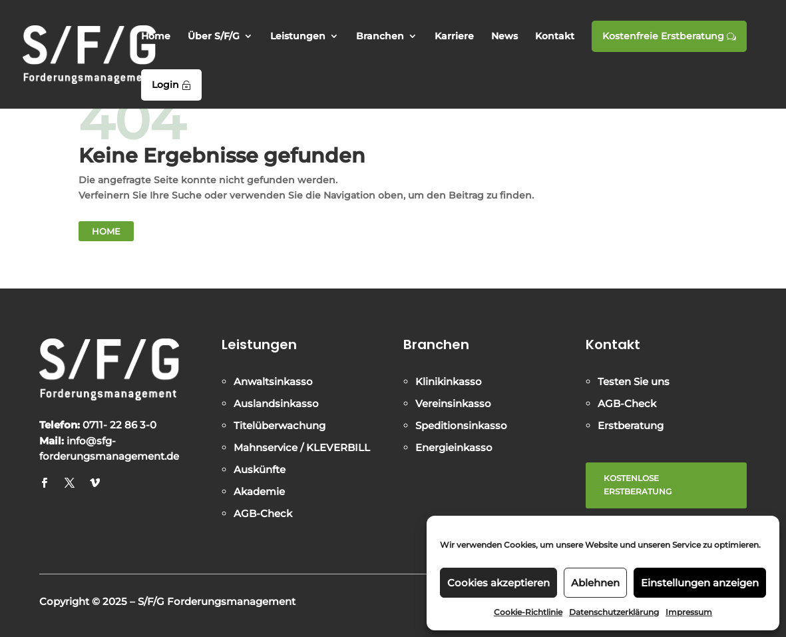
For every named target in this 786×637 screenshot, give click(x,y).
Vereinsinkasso (453, 403)
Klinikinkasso (448, 381)
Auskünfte (260, 469)
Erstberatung (631, 425)
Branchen (380, 36)
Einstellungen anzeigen (700, 582)
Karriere (454, 36)
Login (171, 85)
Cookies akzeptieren (498, 582)
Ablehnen (595, 582)
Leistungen (297, 36)
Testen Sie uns (634, 381)
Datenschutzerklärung (614, 612)
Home (155, 36)
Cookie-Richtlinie (528, 612)
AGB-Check (263, 513)
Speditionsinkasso (461, 425)
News (504, 36)
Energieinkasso (453, 447)
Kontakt (554, 36)
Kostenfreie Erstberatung (669, 36)
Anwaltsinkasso (273, 381)
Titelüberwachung (279, 425)
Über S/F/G (214, 36)
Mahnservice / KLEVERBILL (302, 447)
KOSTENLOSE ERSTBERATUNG (638, 484)
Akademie (259, 491)
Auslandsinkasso (276, 403)
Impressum (689, 612)
